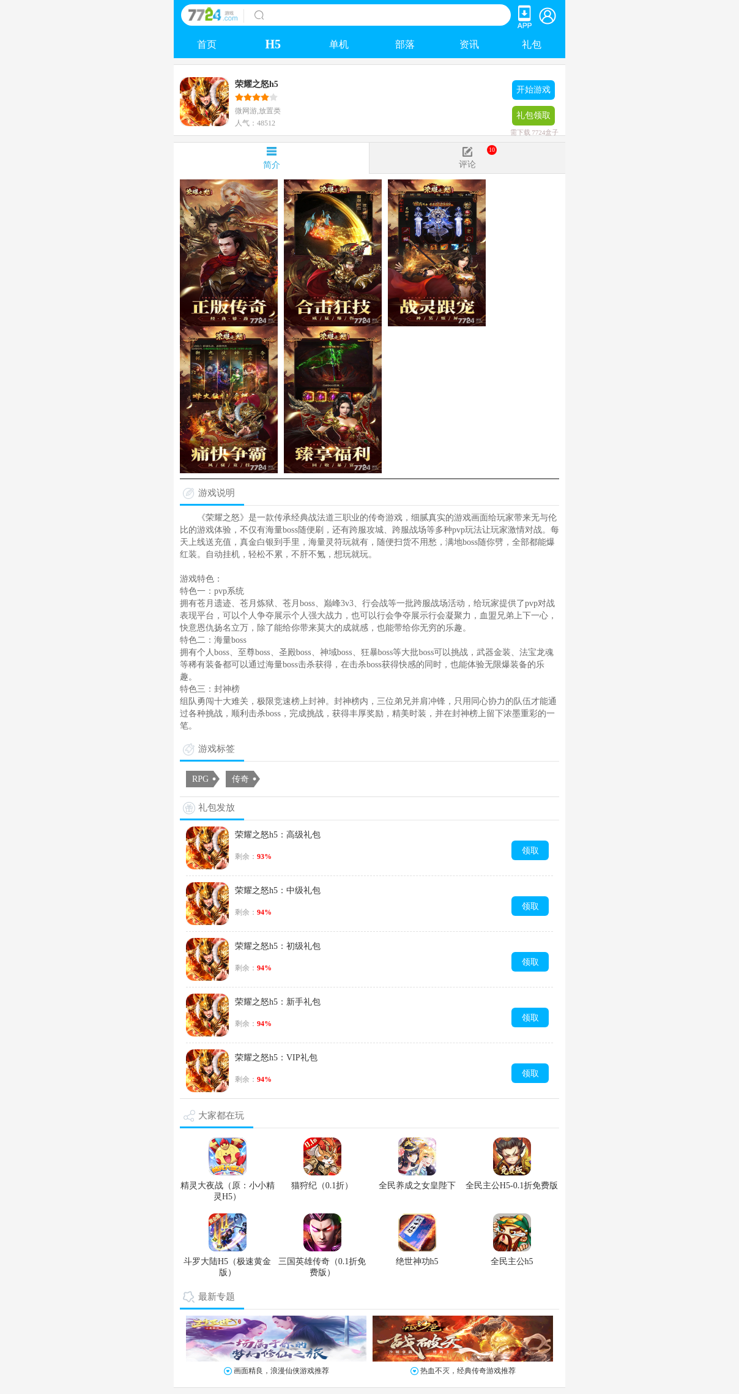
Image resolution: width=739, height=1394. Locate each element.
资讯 (469, 44)
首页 (207, 44)
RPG (200, 779)
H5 (273, 44)
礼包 (531, 44)
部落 (405, 44)
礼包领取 (533, 118)
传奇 (240, 779)
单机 (339, 44)
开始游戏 (533, 89)
